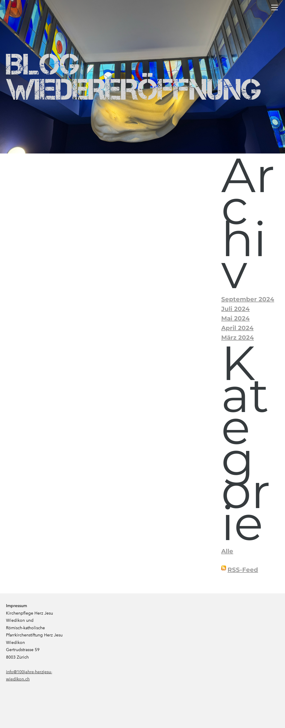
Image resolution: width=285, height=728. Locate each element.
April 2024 (237, 328)
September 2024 (247, 299)
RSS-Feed (243, 569)
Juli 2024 (235, 308)
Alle (227, 551)
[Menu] (274, 7)
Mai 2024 (235, 318)
